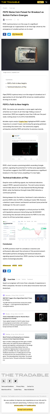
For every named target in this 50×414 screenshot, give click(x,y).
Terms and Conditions (7, 386)
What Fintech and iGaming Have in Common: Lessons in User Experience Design (16, 338)
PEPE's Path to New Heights (17, 83)
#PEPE (14, 265)
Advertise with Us (6, 389)
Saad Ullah (7, 20)
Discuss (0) (18, 34)
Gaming (8, 334)
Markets (8, 295)
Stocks (8, 314)
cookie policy (31, 405)
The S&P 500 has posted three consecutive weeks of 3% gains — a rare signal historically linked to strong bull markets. (17, 304)
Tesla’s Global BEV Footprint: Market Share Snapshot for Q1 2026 (16, 317)
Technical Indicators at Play (16, 87)
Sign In (40, 2)
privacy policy (19, 405)
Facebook (30, 279)
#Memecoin (7, 265)
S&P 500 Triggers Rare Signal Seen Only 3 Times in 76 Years (17, 299)
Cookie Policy (18, 389)
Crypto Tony (23, 121)
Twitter (24, 279)
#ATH (20, 265)
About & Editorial (29, 389)
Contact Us (30, 386)
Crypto (5, 8)
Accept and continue (25, 409)
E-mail (18, 279)
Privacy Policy (20, 386)
